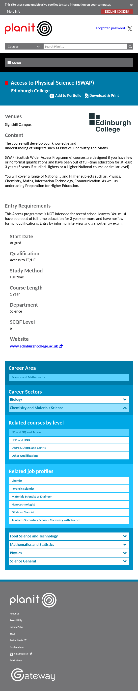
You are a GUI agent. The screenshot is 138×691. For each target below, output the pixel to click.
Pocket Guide (18, 640)
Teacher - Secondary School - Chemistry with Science (46, 520)
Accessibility (16, 620)
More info (13, 11)
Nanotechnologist (23, 504)
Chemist (17, 480)
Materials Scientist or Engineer (32, 496)
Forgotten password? (111, 28)
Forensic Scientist (23, 488)
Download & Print (102, 98)
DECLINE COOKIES (117, 11)
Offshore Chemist (23, 512)
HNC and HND (21, 440)
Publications (16, 660)
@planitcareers (21, 653)
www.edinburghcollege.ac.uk (36, 346)
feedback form (17, 647)
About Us (14, 613)
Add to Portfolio (65, 98)
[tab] (69, 399)
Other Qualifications (25, 455)
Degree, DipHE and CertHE (29, 448)
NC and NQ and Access (26, 432)
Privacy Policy (16, 627)
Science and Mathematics (28, 377)
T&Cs (12, 633)
